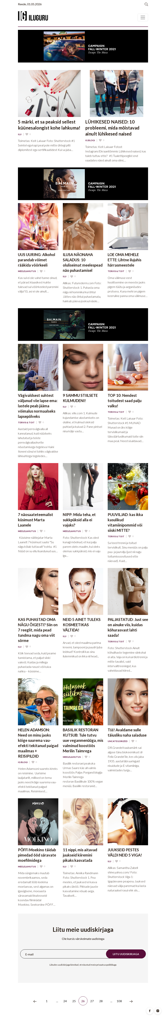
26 (83, 1001)
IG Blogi (90, 140)
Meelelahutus (27, 271)
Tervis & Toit (116, 271)
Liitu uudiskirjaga (126, 954)
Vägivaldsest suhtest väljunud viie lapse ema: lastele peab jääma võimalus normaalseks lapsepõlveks (38, 406)
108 (119, 1001)
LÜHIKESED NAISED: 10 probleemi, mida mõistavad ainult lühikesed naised (112, 127)
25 (74, 1001)
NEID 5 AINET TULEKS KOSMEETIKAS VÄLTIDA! (82, 624)
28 (101, 1001)
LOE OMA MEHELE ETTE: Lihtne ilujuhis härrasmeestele (124, 259)
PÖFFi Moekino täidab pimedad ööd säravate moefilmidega (37, 855)
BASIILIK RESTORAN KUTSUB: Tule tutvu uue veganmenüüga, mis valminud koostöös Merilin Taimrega (83, 740)
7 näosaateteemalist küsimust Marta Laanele (35, 519)
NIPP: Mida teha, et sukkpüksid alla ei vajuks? (79, 519)
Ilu (19, 134)
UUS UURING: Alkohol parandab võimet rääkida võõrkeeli (36, 259)
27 (92, 1001)
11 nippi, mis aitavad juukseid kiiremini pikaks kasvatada (80, 855)
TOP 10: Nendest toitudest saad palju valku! (125, 400)
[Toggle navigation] (143, 17)
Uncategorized (117, 741)
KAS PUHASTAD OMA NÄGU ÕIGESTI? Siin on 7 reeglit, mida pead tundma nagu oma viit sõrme (38, 630)
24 (65, 1001)
